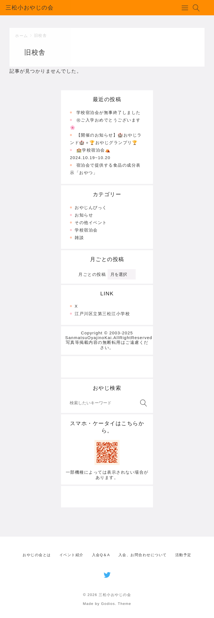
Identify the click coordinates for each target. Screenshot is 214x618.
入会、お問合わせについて (142, 555)
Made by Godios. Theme (107, 604)
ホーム (21, 35)
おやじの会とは (37, 555)
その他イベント (91, 222)
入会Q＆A (101, 555)
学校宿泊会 (86, 230)
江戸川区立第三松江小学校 (102, 313)
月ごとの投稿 (92, 274)
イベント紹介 (71, 555)
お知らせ (84, 215)
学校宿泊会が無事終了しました (108, 112)
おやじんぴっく (91, 207)
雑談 (79, 237)
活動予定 (183, 555)
